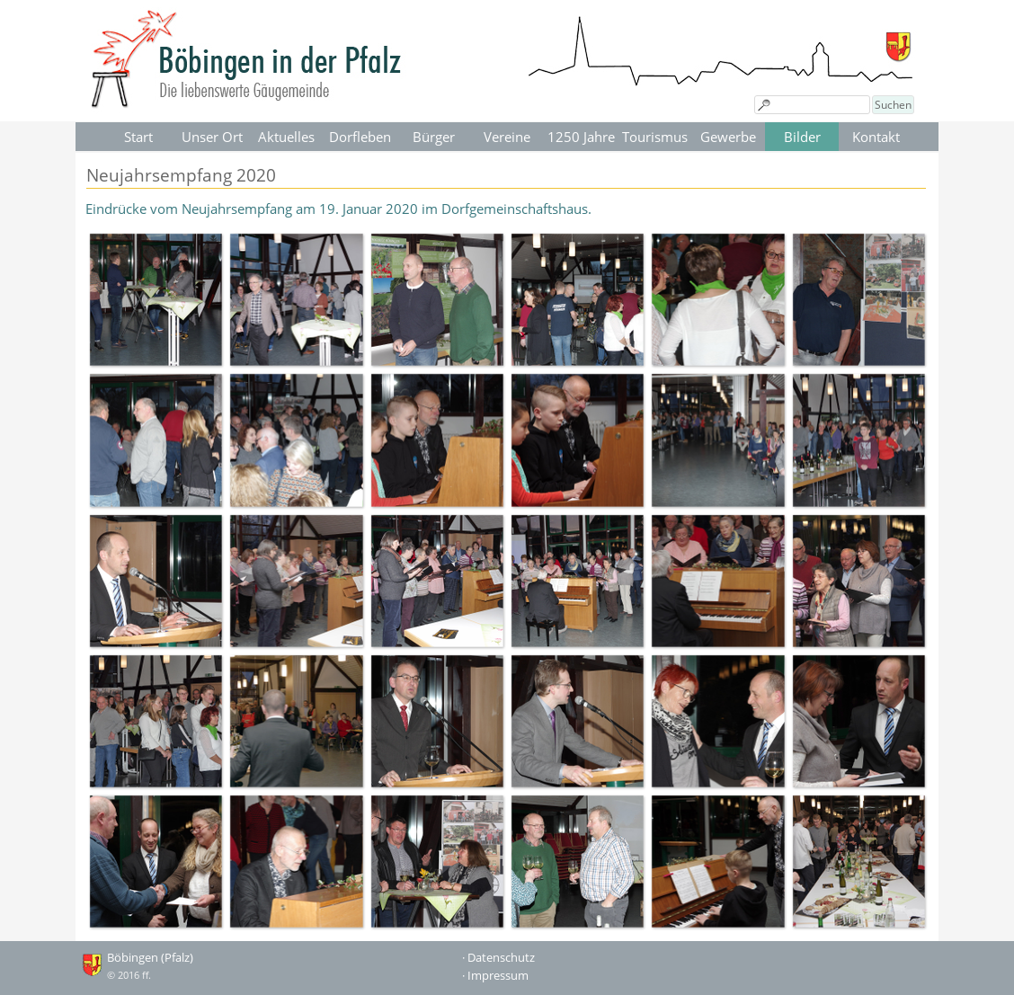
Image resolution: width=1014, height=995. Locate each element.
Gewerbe (728, 137)
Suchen (893, 104)
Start (138, 137)
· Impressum (495, 975)
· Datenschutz (498, 957)
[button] (155, 299)
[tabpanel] (507, 208)
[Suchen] (812, 104)
